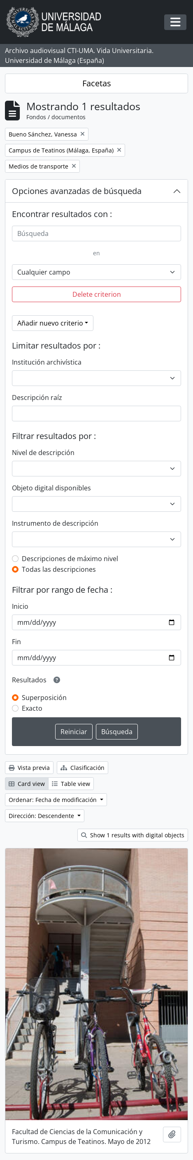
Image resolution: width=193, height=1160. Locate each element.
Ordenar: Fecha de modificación (53, 800)
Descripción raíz (37, 397)
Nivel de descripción (43, 452)
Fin (16, 641)
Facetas (96, 83)
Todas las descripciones (59, 569)
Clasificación (82, 768)
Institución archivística (46, 362)
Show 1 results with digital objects (132, 835)
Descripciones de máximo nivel (70, 558)
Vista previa (29, 768)
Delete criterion (96, 294)
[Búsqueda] (96, 233)
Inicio (20, 606)
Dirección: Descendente (42, 816)
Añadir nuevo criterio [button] (50, 323)
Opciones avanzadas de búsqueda (77, 190)
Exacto (32, 708)
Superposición (44, 697)
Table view (71, 784)
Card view (27, 784)
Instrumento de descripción (55, 523)
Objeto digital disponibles (51, 487)
